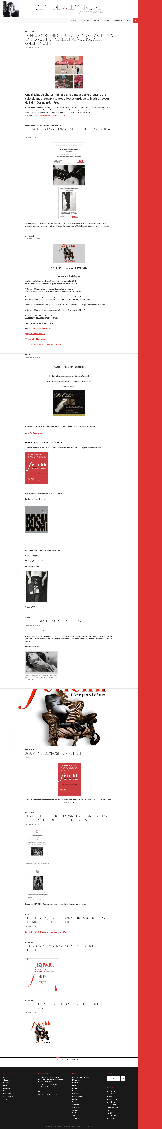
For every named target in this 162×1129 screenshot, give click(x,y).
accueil (28, 354)
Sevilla (74, 1111)
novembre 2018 (111, 1091)
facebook (109, 1078)
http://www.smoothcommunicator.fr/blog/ (50, 115)
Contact (128, 20)
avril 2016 (110, 1112)
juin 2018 (109, 1093)
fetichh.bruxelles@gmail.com (40, 328)
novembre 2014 (111, 1115)
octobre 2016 (111, 1104)
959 (39, 1088)
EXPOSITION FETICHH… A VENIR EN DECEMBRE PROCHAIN (64, 1006)
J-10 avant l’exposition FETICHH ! (55, 753)
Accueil (73, 20)
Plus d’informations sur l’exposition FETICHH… (60, 948)
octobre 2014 (111, 1117)
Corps (27, 125)
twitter (113, 1078)
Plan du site (75, 1106)
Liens (27, 914)
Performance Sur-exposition (53, 621)
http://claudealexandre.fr (35, 334)
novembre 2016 (111, 1101)
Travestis (75, 1116)
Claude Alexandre (33, 47)
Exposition (34, 125)
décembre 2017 (111, 1096)
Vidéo (5, 1098)
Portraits (74, 1109)
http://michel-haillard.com (37, 339)
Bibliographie (118, 20)
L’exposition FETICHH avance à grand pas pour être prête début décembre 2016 (68, 818)
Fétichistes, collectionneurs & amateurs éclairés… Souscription (65, 920)
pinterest (123, 1078)
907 (39, 1091)
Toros (74, 1114)
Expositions (107, 20)
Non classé (29, 31)
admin (29, 757)
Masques (75, 1101)
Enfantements (76, 1088)
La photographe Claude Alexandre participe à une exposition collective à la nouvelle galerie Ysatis (69, 39)
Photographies (84, 20)
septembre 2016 (112, 1107)
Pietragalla (75, 1103)
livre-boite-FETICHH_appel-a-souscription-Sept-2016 (46, 932)
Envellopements (77, 1090)
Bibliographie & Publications (80, 1077)
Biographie (96, 20)
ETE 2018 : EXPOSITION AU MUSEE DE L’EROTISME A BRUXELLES (67, 131)
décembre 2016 (111, 1099)
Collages (5, 1082)
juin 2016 (109, 1109)
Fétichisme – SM (77, 1095)
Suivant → (76, 1060)
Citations (6, 1080)
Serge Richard (90, 1126)
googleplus (118, 1078)
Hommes (75, 1098)
